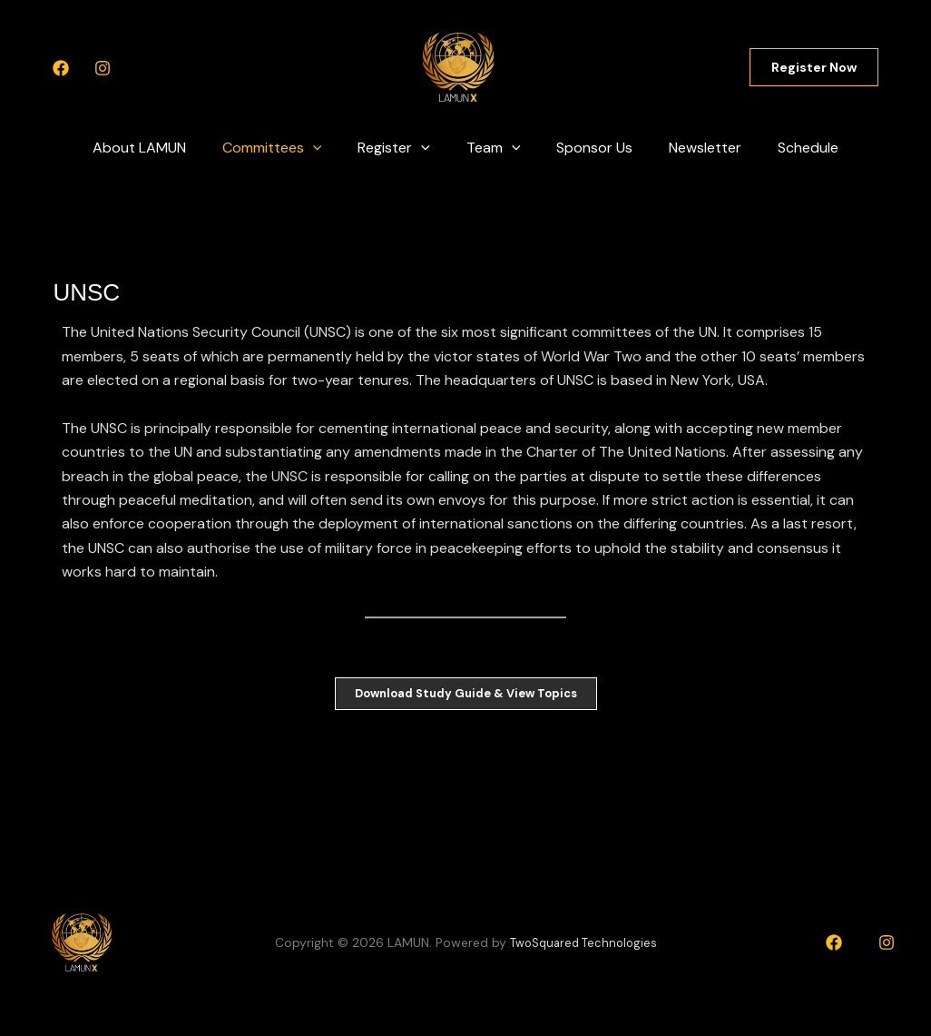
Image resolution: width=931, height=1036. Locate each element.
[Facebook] (61, 68)
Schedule (786, 147)
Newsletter (690, 147)
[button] (814, 67)
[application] (327, 148)
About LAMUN (161, 147)
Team (493, 148)
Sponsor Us (587, 147)
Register (401, 148)
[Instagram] (102, 68)
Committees (287, 148)
